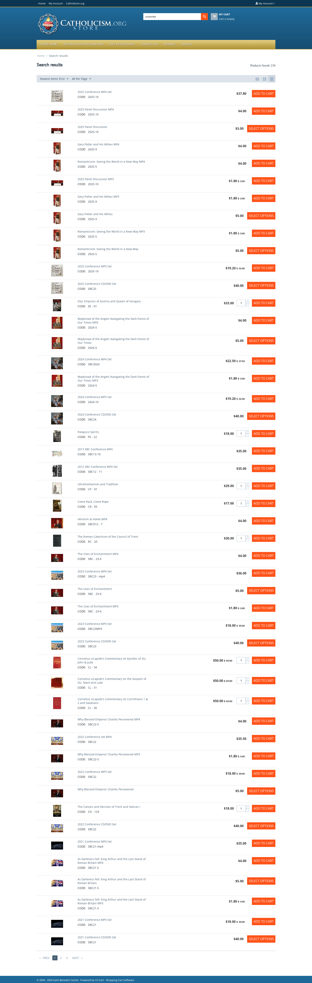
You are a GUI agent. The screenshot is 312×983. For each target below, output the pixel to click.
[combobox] (172, 16)
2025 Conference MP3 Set (95, 266)
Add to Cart (264, 93)
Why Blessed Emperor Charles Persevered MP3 (109, 754)
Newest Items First (54, 79)
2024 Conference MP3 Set (95, 397)
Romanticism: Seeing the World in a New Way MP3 (111, 231)
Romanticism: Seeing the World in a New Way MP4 (111, 161)
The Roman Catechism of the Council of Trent (108, 536)
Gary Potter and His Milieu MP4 (98, 144)
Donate (187, 44)
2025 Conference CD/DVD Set (97, 284)
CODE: (82, 97)
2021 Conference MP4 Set (95, 841)
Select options (261, 128)
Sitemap (169, 44)
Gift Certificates (122, 44)
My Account (56, 3)
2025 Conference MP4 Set (95, 92)
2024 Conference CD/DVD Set (97, 414)
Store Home (48, 44)
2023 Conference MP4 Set (95, 571)
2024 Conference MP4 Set (95, 359)
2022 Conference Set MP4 (95, 737)
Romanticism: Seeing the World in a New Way (108, 249)
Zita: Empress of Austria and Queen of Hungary (109, 301)
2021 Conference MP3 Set (95, 920)
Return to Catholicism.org (83, 44)
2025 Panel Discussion (92, 127)
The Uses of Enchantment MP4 (98, 554)
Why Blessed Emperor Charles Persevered (106, 789)
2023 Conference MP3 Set (95, 624)
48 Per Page (81, 79)
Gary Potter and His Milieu (95, 214)
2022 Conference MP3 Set (95, 772)
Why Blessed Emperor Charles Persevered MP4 (109, 719)
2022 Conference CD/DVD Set (97, 824)
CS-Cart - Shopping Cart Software (114, 980)
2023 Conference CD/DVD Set (97, 641)
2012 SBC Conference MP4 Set (98, 467)
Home (42, 3)
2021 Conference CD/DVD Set (97, 937)
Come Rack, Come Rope (93, 502)
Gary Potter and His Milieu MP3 (98, 196)
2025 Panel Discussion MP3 (96, 179)
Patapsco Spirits (88, 432)
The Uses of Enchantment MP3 (98, 606)
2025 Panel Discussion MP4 (96, 109)
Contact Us (149, 44)
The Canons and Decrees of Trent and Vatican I (109, 807)
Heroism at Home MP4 (92, 519)
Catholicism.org (75, 3)
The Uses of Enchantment (95, 589)
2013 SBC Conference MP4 (95, 449)
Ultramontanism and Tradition (98, 484)
